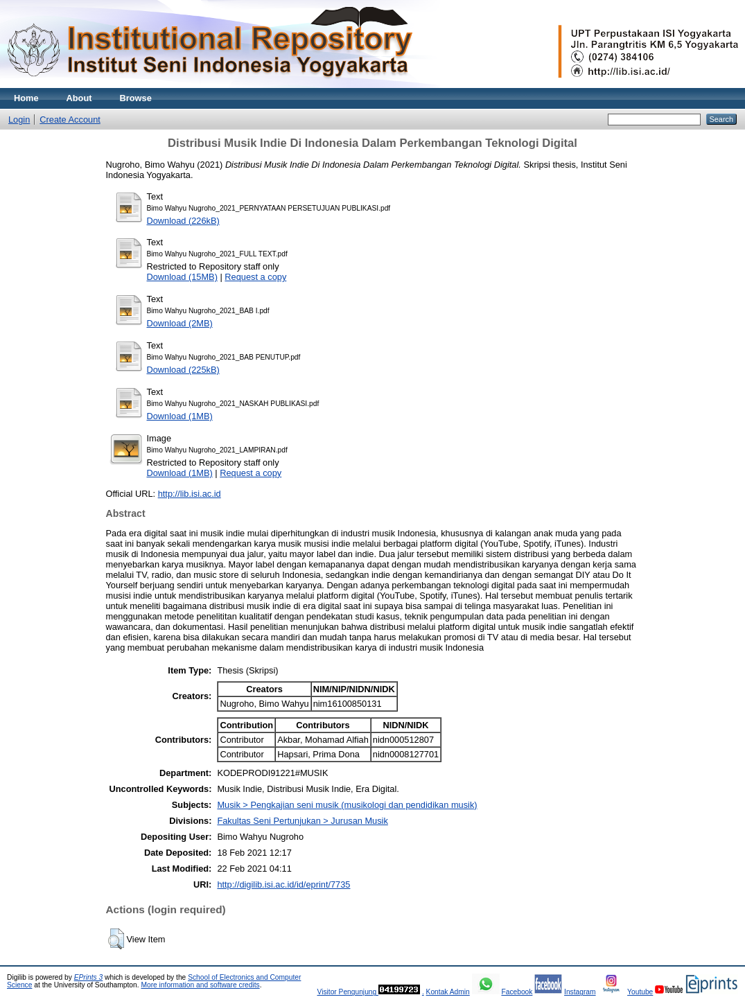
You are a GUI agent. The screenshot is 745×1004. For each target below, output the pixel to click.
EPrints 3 (88, 977)
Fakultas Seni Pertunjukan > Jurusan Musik (302, 821)
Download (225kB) (183, 369)
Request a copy (255, 277)
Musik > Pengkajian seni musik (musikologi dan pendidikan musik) (347, 805)
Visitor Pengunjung (347, 992)
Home (26, 98)
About (79, 98)
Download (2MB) (180, 323)
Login (19, 119)
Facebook (516, 992)
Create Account (70, 119)
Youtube (640, 992)
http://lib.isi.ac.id (189, 493)
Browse (136, 98)
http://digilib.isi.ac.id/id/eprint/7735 (283, 884)
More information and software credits (200, 985)
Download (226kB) (183, 220)
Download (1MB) (180, 416)
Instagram (580, 992)
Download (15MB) (182, 277)
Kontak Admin (448, 992)
